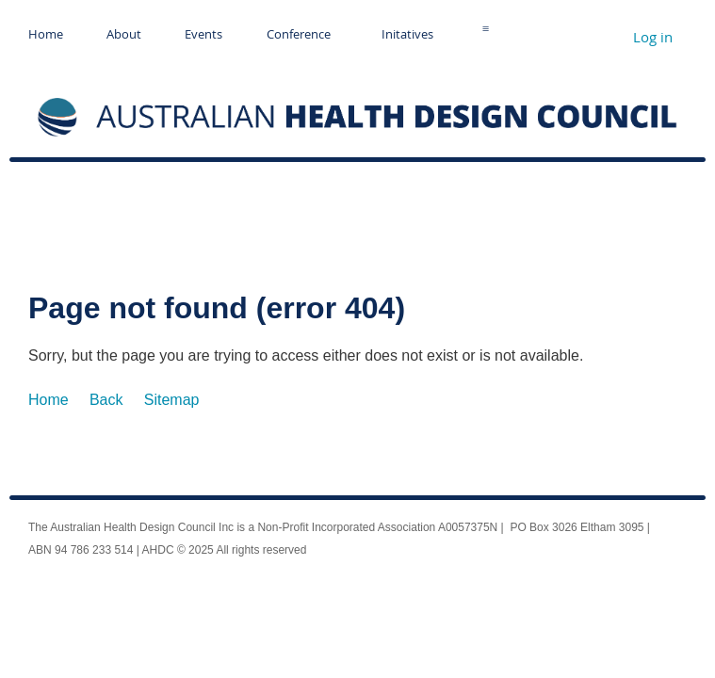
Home (48, 400)
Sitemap (172, 400)
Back (106, 400)
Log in (653, 36)
